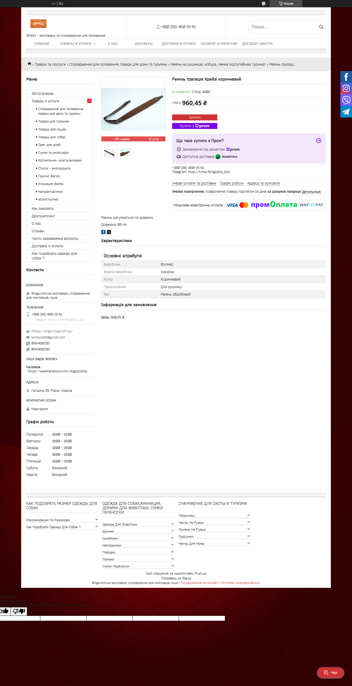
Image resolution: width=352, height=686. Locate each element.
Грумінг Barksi (49, 176)
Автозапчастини (50, 192)
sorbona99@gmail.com (48, 337)
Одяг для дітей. (49, 145)
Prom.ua (200, 573)
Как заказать (43, 208)
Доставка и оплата (179, 44)
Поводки (108, 552)
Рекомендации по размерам (48, 520)
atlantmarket (48, 199)
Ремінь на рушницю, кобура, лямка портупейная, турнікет (218, 64)
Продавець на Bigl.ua (176, 578)
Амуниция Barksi (50, 184)
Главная (41, 44)
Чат (331, 672)
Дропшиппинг (43, 216)
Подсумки (186, 536)
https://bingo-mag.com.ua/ (52, 331)
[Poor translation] (19, 611)
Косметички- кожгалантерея (60, 160)
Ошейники (110, 538)
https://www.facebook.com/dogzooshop (57, 371)
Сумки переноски (115, 566)
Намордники (111, 545)
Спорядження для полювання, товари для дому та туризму (118, 64)
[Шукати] (321, 26)
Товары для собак (52, 137)
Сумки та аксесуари (53, 153)
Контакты (144, 44)
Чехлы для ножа (191, 543)
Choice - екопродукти (54, 168)
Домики (108, 531)
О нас (113, 44)
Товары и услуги (75, 44)
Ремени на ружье (192, 529)
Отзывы (38, 231)
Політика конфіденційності (240, 582)
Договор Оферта (257, 44)
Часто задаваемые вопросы (55, 238)
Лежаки (108, 559)
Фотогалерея (42, 93)
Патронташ (187, 516)
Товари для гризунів (53, 121)
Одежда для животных (119, 524)
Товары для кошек (52, 129)
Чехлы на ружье (191, 523)
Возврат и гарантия (219, 44)
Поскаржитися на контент (199, 582)
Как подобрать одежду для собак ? (54, 255)
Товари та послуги (50, 64)
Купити (195, 117)
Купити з (195, 126)
